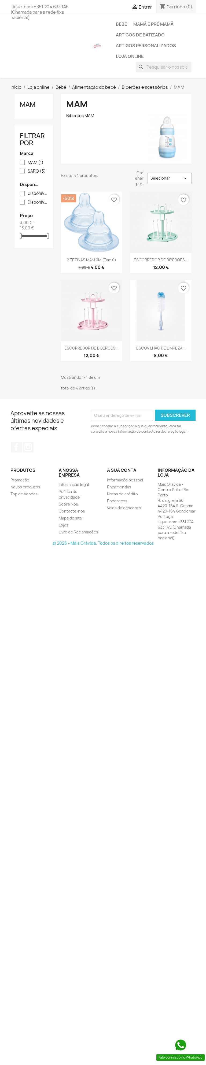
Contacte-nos (72, 511)
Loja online (130, 56)
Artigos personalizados (146, 46)
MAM (27, 104)
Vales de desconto (124, 507)
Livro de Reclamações (78, 532)
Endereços (117, 500)
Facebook (16, 447)
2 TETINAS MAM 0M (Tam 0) (91, 259)
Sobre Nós (68, 504)
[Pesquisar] (164, 67)
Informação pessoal (125, 480)
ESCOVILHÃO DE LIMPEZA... (161, 348)
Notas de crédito (122, 493)
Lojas (63, 525)
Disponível (37, 193)
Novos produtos (25, 486)
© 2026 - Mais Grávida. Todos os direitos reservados (103, 543)
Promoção (19, 480)
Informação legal (74, 484)
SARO (37, 171)
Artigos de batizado (140, 35)
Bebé (121, 24)
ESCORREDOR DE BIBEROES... (161, 259)
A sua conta (121, 470)
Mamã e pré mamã (153, 24)
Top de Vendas (24, 493)
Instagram (28, 447)
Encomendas (119, 486)
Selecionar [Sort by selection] (169, 178)
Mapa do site (70, 518)
